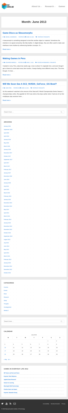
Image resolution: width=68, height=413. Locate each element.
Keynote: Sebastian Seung (10, 392)
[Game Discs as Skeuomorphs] (30, 37)
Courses (6, 287)
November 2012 (8, 269)
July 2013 (6, 242)
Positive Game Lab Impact (10, 389)
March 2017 (7, 166)
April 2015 (6, 189)
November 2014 (8, 206)
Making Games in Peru (14, 58)
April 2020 (6, 133)
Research (50, 6)
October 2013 (7, 232)
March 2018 (7, 146)
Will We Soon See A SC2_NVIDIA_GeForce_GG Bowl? (30, 84)
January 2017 (7, 173)
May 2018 (6, 143)
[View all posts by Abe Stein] (8, 88)
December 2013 (8, 226)
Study (5, 300)
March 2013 (7, 256)
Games (62, 6)
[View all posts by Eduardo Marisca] (10, 62)
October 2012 (7, 272)
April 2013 (6, 253)
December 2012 (8, 266)
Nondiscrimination (55, 403)
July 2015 (6, 186)
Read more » (7, 49)
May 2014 (6, 209)
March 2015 (7, 192)
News (5, 293)
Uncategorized (7, 307)
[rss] (11, 404)
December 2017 (8, 152)
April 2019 (6, 136)
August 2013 (7, 239)
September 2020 (8, 129)
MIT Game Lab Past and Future (11, 373)
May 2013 (6, 249)
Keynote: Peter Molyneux (10, 376)
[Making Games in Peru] (29, 62)
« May (5, 359)
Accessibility (46, 403)
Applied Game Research (10, 379)
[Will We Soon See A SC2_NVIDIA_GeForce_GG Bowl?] (25, 88)
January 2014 (7, 222)
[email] (14, 404)
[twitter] (2, 404)
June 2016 (6, 179)
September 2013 (8, 236)
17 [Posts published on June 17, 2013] (5, 351)
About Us (37, 6)
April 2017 (6, 162)
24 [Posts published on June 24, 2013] (5, 354)
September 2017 (8, 159)
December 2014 (8, 202)
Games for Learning (9, 382)
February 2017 (7, 169)
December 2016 (8, 176)
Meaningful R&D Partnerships (11, 386)
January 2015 (7, 199)
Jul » (9, 359)
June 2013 (6, 246)
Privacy (63, 403)
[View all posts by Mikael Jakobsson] (10, 37)
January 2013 (7, 262)
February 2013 (7, 259)
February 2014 (7, 219)
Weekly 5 (6, 310)
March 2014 (7, 216)
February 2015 (7, 196)
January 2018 (7, 149)
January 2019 (7, 139)
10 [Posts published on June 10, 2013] (5, 347)
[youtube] (7, 404)
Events (5, 290)
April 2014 (6, 213)
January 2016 (7, 183)
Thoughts (47, 37)
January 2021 (7, 126)
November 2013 (8, 229)
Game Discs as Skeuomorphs (17, 33)
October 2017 (7, 156)
